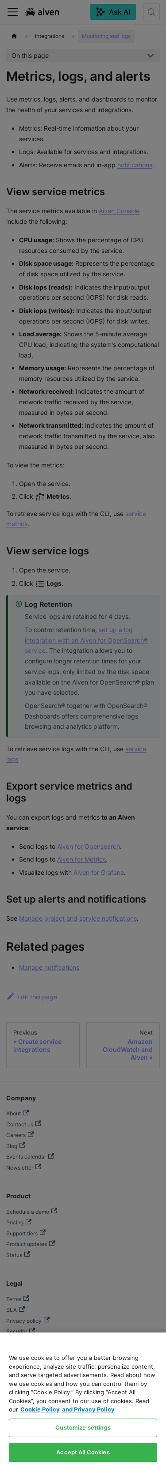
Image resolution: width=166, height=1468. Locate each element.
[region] (83, 1400)
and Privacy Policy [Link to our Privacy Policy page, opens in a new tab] (88, 1409)
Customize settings (82, 1427)
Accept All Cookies (82, 1452)
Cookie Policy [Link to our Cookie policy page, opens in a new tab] (40, 1409)
